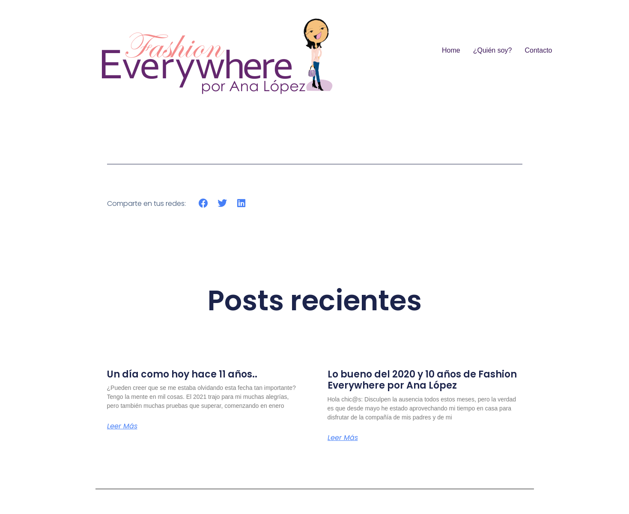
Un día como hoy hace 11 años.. (182, 374)
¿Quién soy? (492, 50)
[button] (204, 203)
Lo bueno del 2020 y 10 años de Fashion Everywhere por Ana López (422, 380)
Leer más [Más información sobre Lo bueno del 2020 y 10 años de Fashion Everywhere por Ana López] (343, 437)
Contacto (538, 50)
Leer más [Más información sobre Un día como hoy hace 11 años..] (122, 426)
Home (451, 50)
